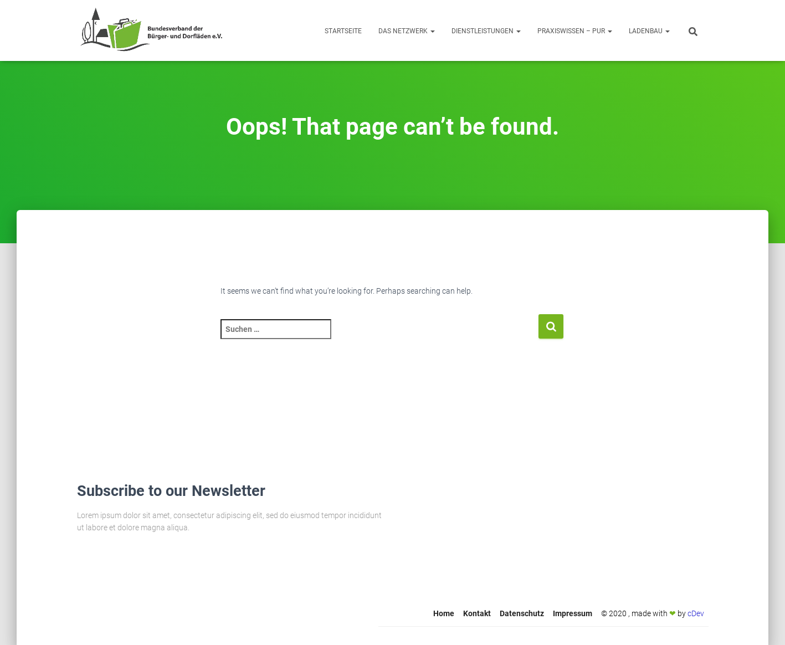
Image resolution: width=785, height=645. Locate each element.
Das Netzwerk (406, 31)
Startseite (343, 31)
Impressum (572, 613)
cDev (695, 613)
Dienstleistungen (486, 31)
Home (443, 613)
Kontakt (477, 613)
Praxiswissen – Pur (574, 31)
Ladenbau (649, 31)
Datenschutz (522, 613)
